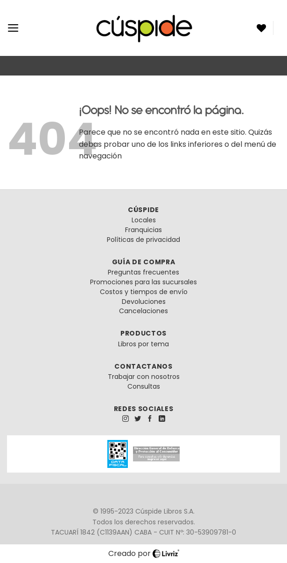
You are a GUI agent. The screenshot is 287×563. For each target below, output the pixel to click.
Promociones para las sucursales (143, 282)
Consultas (143, 386)
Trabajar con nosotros (144, 376)
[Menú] (13, 28)
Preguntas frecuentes (143, 272)
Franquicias (143, 229)
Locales (144, 220)
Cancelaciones (143, 311)
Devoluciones (144, 301)
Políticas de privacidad (143, 239)
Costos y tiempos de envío (144, 291)
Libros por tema (143, 344)
